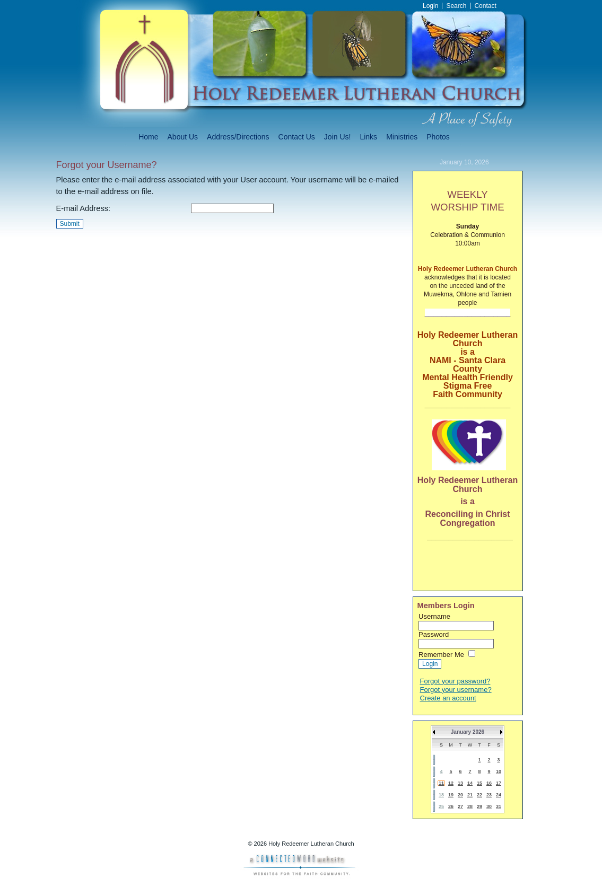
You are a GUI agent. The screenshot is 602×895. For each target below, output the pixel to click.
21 (470, 794)
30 (489, 806)
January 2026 (467, 732)
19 (450, 794)
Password (433, 634)
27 (460, 806)
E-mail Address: (83, 208)
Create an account (448, 698)
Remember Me (441, 655)
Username (434, 616)
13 (460, 783)
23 (489, 794)
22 (479, 794)
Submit (70, 223)
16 (489, 783)
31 (498, 806)
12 (450, 783)
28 (470, 806)
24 (498, 794)
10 (498, 771)
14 (470, 783)
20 (460, 794)
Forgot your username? (456, 690)
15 (479, 783)
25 (441, 806)
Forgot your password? (455, 681)
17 (498, 783)
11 (441, 783)
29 (479, 806)
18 (441, 794)
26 (450, 806)
